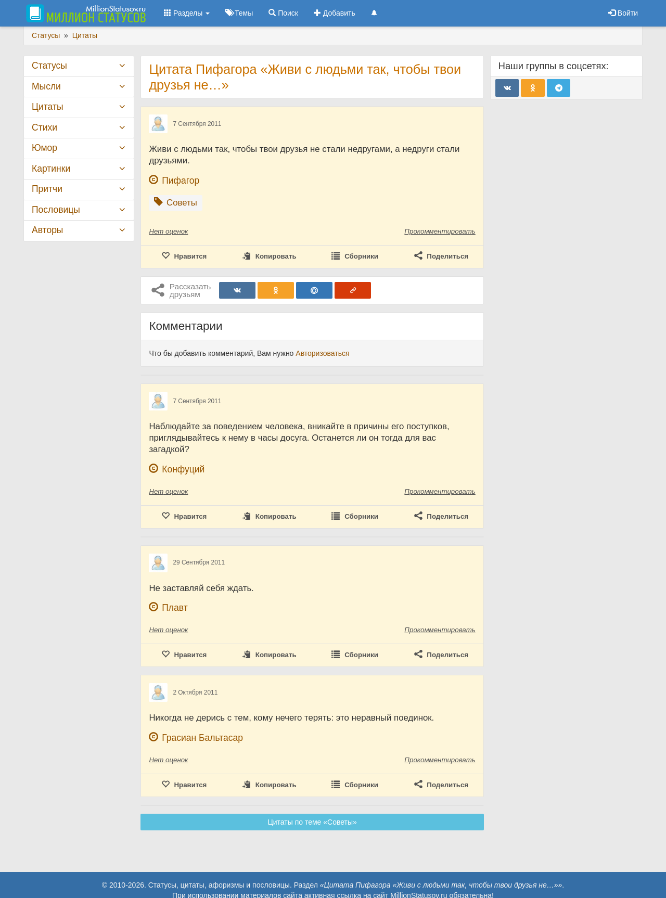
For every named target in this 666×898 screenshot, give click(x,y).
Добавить (334, 13)
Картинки (51, 168)
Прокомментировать (439, 231)
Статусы (49, 65)
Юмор (44, 148)
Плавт (174, 607)
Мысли (46, 86)
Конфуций (183, 469)
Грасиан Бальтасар (202, 738)
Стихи (44, 127)
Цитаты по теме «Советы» (311, 822)
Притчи (47, 189)
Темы (239, 13)
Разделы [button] (187, 13)
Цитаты (47, 106)
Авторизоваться (322, 353)
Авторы (47, 230)
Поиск (283, 13)
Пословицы (56, 209)
